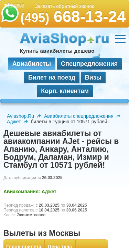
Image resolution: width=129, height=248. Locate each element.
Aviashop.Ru (20, 116)
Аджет (14, 121)
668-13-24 (73, 16)
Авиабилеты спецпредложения (79, 116)
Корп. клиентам (65, 90)
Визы (93, 77)
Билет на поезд (51, 77)
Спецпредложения (89, 63)
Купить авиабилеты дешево (57, 51)
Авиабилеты (31, 63)
